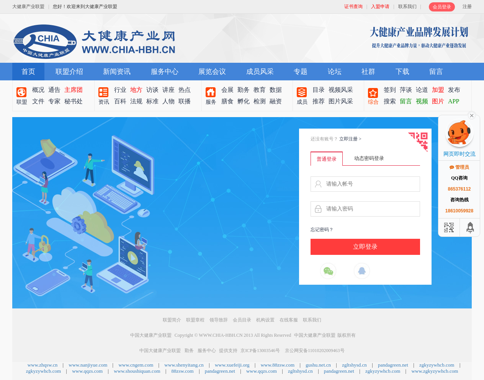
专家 (54, 101)
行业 (120, 89)
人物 (168, 101)
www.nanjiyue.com (88, 365)
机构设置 (265, 320)
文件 (38, 101)
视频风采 (341, 89)
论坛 (335, 71)
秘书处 (73, 101)
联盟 (21, 102)
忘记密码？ (322, 229)
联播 (184, 101)
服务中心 (164, 71)
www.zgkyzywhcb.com (434, 371)
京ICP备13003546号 (260, 350)
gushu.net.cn (318, 365)
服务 (211, 102)
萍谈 (406, 89)
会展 (227, 89)
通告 (54, 89)
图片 (438, 101)
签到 (390, 89)
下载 (402, 71)
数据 (276, 89)
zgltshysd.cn (354, 365)
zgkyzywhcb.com (436, 365)
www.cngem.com (135, 365)
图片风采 (341, 101)
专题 (300, 71)
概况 (38, 89)
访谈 (152, 89)
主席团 (73, 89)
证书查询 (353, 6)
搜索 (390, 101)
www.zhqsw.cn (42, 365)
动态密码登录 (369, 158)
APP (453, 101)
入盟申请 (380, 6)
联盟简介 (172, 320)
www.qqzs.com (87, 371)
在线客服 (289, 320)
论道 (422, 89)
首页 (28, 71)
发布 (454, 89)
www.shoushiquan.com (137, 371)
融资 (276, 101)
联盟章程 (195, 320)
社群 (368, 71)
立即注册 (350, 139)
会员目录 (242, 320)
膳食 (227, 101)
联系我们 (407, 6)
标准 (152, 101)
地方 (136, 89)
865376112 (459, 189)
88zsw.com (183, 371)
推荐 (318, 101)
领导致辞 (218, 320)
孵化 (243, 101)
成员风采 (260, 71)
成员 (302, 102)
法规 (136, 101)
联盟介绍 (69, 71)
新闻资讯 (117, 71)
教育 (259, 89)
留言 (436, 71)
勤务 (243, 89)
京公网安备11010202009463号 (315, 350)
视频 (422, 101)
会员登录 (442, 7)
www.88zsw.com (278, 365)
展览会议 (212, 71)
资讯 (103, 102)
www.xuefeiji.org (232, 365)
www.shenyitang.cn (183, 365)
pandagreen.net (393, 365)
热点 (184, 89)
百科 (120, 101)
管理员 (459, 167)
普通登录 (327, 159)
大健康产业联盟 (28, 6)
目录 (318, 89)
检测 (259, 101)
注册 (467, 6)
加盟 (438, 89)
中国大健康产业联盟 (151, 335)
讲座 (168, 89)
